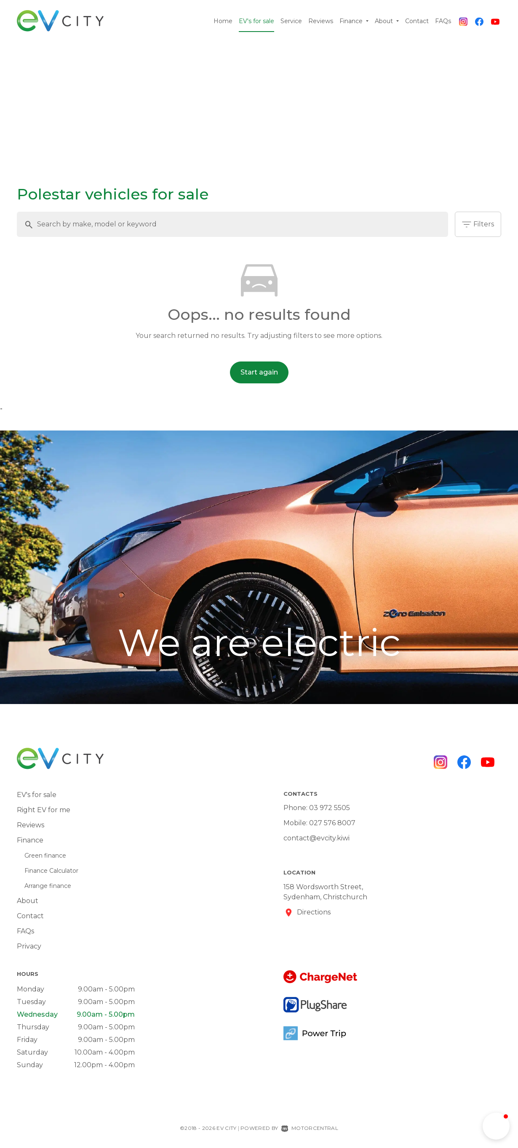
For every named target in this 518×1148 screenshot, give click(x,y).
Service (291, 21)
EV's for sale (256, 21)
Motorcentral (309, 1128)
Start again (259, 372)
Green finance (45, 855)
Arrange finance (47, 886)
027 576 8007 (332, 823)
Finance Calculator (51, 870)
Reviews (320, 21)
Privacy (29, 946)
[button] (496, 1126)
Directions (314, 912)
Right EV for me (43, 810)
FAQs (443, 21)
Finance (353, 21)
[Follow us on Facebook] (479, 21)
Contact (417, 21)
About (387, 21)
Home (223, 21)
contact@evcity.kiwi (316, 838)
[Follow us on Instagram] (463, 21)
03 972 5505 (329, 808)
